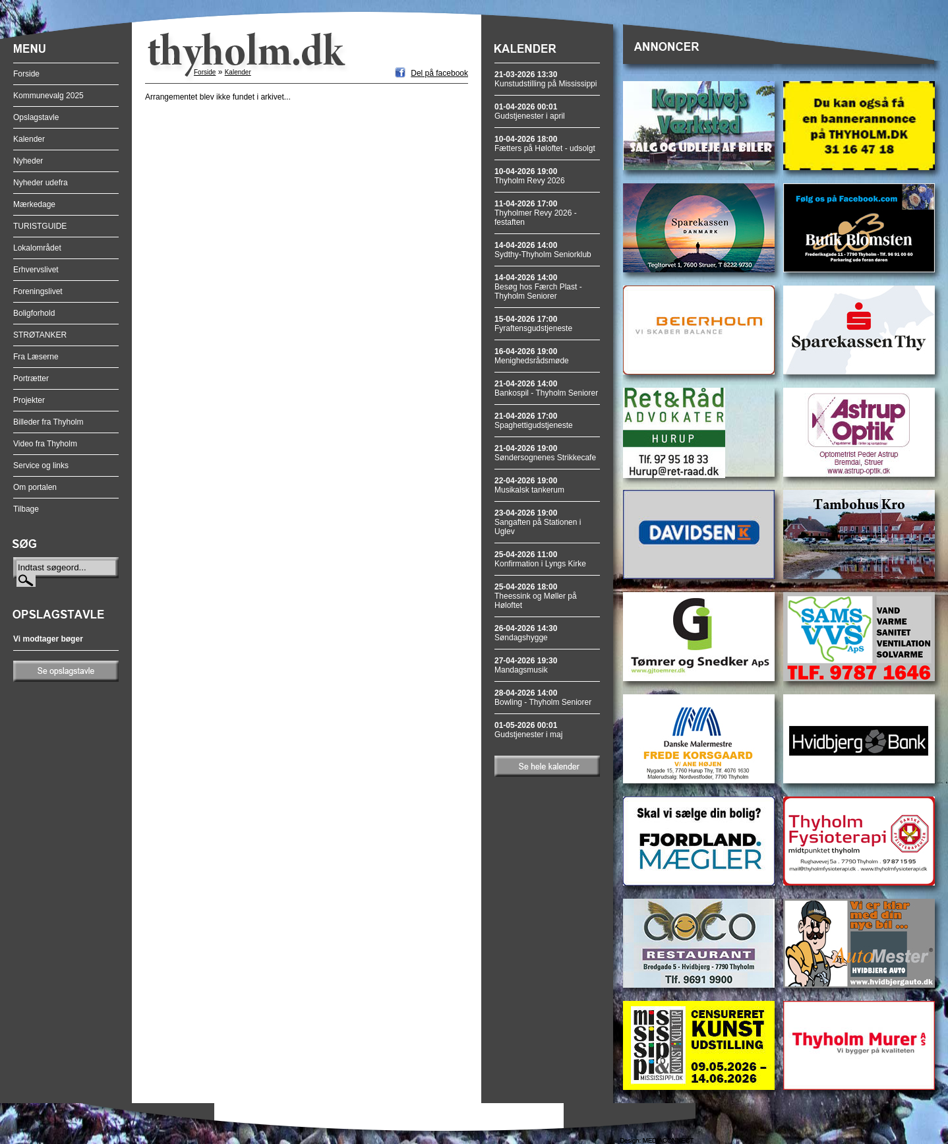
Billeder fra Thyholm (48, 422)
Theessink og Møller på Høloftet (535, 596)
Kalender (29, 139)
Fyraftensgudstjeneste (533, 324)
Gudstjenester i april (529, 111)
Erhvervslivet (36, 269)
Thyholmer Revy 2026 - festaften (535, 213)
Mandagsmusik (525, 665)
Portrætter (31, 378)
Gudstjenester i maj (528, 730)
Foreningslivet (38, 291)
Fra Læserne (36, 356)
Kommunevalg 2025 (48, 95)
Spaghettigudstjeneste (533, 420)
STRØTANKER (40, 335)
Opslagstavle (36, 117)
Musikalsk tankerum (529, 485)
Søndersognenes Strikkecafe (545, 453)
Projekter (29, 400)
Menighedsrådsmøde (531, 356)
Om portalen (35, 487)
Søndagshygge (525, 633)
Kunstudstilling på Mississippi (545, 79)
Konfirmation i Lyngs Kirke (540, 559)
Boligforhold (34, 313)
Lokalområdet (37, 248)
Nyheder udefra (40, 182)
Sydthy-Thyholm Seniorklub (542, 250)
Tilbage (26, 509)
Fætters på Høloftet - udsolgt (544, 144)
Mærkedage (34, 204)
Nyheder (28, 161)
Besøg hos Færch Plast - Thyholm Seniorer (538, 287)
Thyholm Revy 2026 (529, 176)
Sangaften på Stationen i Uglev (537, 522)
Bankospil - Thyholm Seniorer (546, 388)
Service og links (41, 465)
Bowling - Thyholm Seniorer (542, 697)
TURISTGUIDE (40, 226)
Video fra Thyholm (45, 443)
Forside (26, 73)
